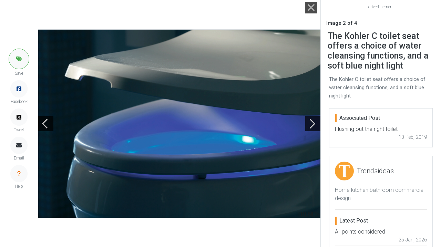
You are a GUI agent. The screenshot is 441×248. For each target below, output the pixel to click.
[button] (19, 59)
